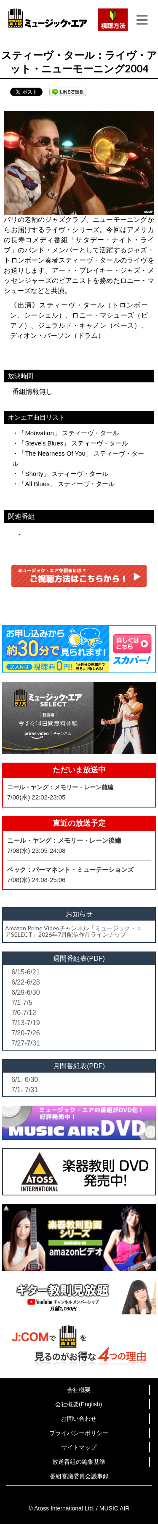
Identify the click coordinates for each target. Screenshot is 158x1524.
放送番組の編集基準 (78, 1461)
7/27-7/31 (25, 1043)
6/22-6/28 (25, 982)
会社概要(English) (78, 1404)
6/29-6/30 (25, 992)
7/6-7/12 (23, 1012)
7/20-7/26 (25, 1033)
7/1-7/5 (21, 1002)
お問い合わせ (78, 1418)
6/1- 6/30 (24, 1079)
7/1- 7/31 (24, 1089)
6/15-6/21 (25, 972)
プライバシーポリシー (78, 1433)
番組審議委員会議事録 (79, 1476)
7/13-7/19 (25, 1022)
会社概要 (79, 1389)
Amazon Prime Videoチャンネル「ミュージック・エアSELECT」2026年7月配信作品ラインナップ (73, 931)
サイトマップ (78, 1447)
